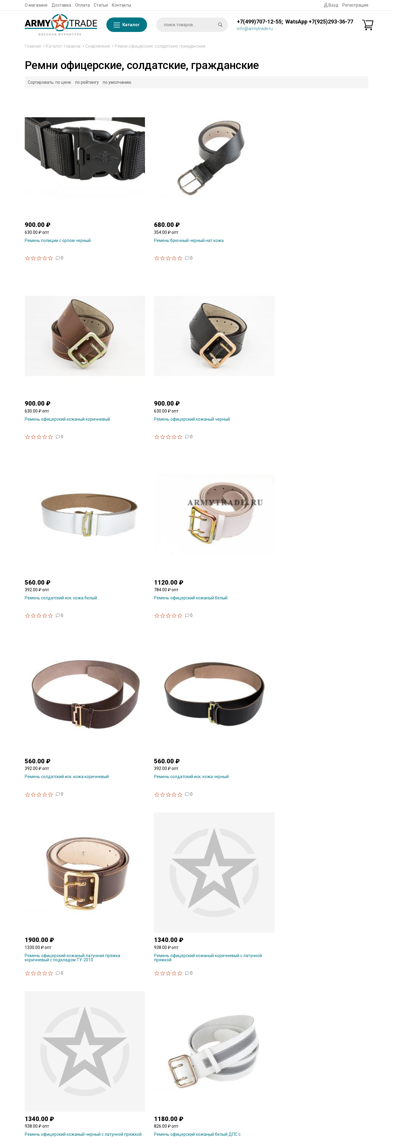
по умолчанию (117, 82)
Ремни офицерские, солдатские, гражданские (160, 46)
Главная (33, 46)
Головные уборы (311, 1090)
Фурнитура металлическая (322, 993)
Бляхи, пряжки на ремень (320, 1052)
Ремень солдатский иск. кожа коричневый (230, 338)
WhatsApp (123, 1022)
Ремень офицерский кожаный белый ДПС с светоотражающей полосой (326, 476)
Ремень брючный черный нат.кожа (148, 199)
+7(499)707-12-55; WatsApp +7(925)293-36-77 (295, 21)
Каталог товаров (63, 46)
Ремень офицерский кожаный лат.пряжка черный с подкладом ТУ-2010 (57, 616)
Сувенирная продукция (318, 1014)
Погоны (302, 1059)
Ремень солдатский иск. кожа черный (326, 336)
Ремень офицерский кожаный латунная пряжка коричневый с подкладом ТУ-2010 (56, 478)
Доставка (61, 5)
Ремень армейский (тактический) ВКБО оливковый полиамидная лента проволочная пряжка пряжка (328, 753)
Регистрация (355, 5)
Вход (331, 5)
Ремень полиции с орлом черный (58, 199)
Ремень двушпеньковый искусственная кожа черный (53, 751)
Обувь (301, 1082)
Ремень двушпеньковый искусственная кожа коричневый (234, 613)
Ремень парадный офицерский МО (148, 886)
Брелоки (303, 1037)
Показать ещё (196, 929)
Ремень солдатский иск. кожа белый (61, 336)
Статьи (101, 5)
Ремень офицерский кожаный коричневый (231, 201)
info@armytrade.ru (255, 28)
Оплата (82, 5)
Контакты (121, 5)
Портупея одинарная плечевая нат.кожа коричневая (320, 888)
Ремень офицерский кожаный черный (327, 199)
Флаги (301, 986)
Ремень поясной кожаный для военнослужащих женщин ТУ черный (150, 613)
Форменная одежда (315, 1097)
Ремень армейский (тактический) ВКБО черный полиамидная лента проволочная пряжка (64, 890)
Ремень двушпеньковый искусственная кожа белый (316, 613)
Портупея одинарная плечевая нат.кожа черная (232, 888)
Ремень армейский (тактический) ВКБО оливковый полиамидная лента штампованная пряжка (152, 753)
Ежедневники (309, 1075)
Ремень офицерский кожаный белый (150, 336)
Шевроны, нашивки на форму (324, 1067)
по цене (63, 82)
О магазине (36, 5)
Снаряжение (97, 46)
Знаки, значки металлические (325, 1029)
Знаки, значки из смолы (318, 1022)
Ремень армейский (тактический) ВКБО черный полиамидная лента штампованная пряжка (240, 753)
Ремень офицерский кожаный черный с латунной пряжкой (240, 476)
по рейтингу (87, 82)
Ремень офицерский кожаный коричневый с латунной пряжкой (145, 476)
